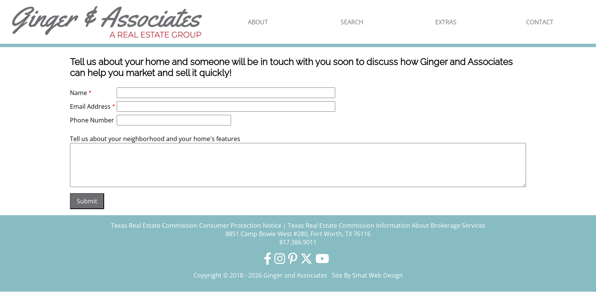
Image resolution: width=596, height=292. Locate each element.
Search (352, 22)
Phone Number (92, 120)
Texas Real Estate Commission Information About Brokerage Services (386, 225)
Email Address (90, 106)
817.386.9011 (298, 242)
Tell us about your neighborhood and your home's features (155, 139)
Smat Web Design (377, 275)
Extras (446, 22)
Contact (539, 22)
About (258, 22)
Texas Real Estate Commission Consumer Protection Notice (196, 225)
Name (78, 93)
